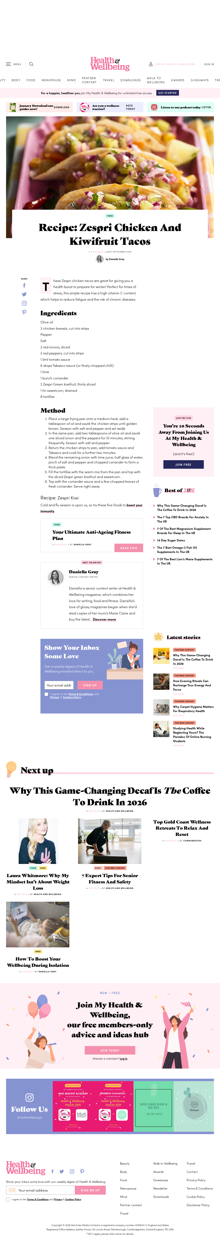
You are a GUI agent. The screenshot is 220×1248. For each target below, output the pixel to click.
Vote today (130, 109)
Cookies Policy (72, 700)
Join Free (183, 469)
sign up (90, 688)
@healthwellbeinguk (32, 1169)
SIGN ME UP (90, 1236)
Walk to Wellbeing (156, 81)
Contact (192, 1217)
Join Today (110, 1102)
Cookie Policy (196, 1242)
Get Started (167, 94)
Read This (129, 551)
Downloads (131, 81)
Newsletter (160, 1234)
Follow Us (32, 1159)
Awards (177, 81)
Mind (71, 81)
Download (62, 109)
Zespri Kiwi (69, 499)
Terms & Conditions (81, 697)
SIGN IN (209, 65)
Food (31, 81)
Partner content (89, 81)
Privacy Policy (196, 1226)
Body (16, 81)
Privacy (55, 700)
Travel (108, 81)
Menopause (51, 81)
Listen (206, 109)
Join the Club (183, 420)
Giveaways (200, 81)
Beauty (124, 1209)
